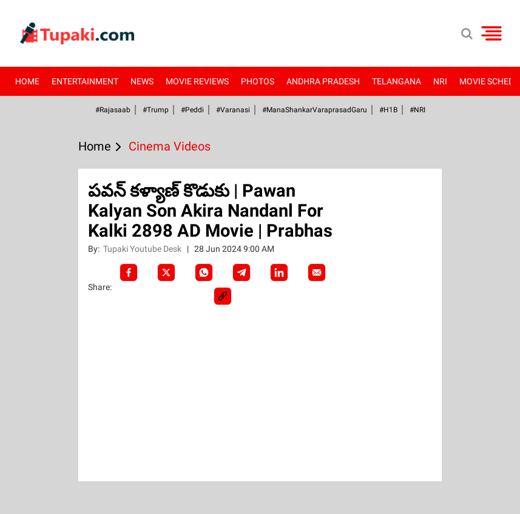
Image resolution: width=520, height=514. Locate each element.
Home (27, 81)
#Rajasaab (112, 110)
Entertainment (85, 81)
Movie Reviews (197, 81)
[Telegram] (241, 272)
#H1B (388, 110)
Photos (257, 81)
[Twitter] (166, 272)
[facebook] (129, 272)
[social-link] (223, 296)
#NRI (417, 110)
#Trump (156, 110)
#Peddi (192, 110)
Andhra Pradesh (323, 81)
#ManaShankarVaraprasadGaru (314, 110)
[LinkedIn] (279, 272)
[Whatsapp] (204, 272)
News (142, 81)
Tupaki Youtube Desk (143, 249)
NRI (440, 81)
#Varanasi (233, 110)
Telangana (396, 81)
